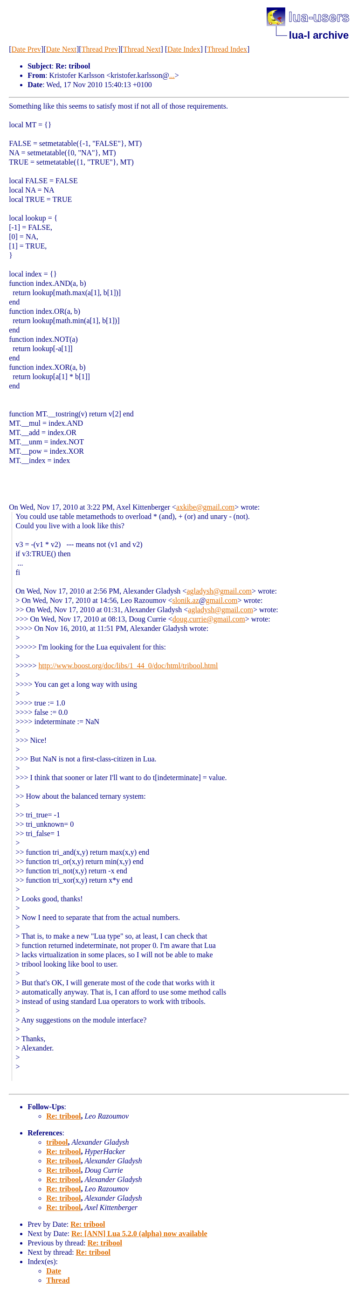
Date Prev (26, 49)
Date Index (183, 49)
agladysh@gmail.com (219, 591)
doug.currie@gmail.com (208, 619)
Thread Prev (100, 49)
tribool (57, 1142)
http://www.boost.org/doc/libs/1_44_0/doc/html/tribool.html (128, 666)
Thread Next (141, 49)
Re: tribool (63, 1116)
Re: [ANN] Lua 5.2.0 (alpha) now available (139, 1234)
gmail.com (221, 600)
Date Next (61, 49)
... (172, 75)
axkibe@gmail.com (205, 507)
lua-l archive (319, 35)
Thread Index (227, 49)
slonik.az (185, 600)
